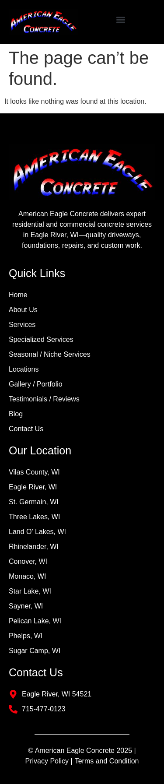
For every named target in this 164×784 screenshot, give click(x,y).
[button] (121, 20)
